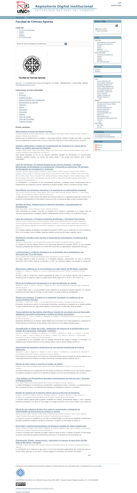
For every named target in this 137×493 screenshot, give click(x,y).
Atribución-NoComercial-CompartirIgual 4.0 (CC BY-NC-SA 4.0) (34, 488)
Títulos (21, 33)
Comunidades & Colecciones (106, 42)
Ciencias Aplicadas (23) (104, 107)
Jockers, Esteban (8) (103, 95)
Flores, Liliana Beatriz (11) (105, 88)
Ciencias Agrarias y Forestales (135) (108, 102)
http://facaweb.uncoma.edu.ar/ (25, 85)
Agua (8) (100, 120)
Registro (97, 71)
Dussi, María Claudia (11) (105, 86)
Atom (98, 149)
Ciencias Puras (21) (103, 109)
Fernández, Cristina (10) (105, 91)
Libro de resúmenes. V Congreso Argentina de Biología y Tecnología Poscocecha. (50, 219)
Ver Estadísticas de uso (102, 135)
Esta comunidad (101, 31)
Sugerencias (26, 492)
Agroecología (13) (103, 111)
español (113, 5)
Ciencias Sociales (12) (104, 112)
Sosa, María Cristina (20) (105, 83)
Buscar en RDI (101, 29)
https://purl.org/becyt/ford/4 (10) (107, 118)
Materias (22, 35)
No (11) (99, 127)
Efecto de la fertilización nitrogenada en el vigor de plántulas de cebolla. (46, 283)
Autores (21, 32)
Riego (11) (100, 114)
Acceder (97, 69)
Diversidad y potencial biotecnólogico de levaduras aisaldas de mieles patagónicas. (51, 426)
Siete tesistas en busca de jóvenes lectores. (34, 132)
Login (119, 3)
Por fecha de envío (25, 37)
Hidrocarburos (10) (103, 116)
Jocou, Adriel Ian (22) (104, 81)
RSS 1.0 (99, 145)
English (119, 5)
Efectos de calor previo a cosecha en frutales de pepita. (39, 364)
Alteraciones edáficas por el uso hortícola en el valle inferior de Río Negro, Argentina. (52, 269)
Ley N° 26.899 (97, 466)
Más (89, 455)
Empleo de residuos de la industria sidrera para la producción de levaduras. (48, 393)
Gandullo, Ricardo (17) (104, 84)
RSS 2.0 (99, 147)
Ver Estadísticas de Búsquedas (105, 136)
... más (99, 98)
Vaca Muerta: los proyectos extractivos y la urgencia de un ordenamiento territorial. (51, 190)
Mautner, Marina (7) (103, 97)
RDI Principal (20, 17)
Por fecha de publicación (27, 30)
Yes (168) (100, 125)
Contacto (18, 492)
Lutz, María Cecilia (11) (104, 90)
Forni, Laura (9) (102, 93)
